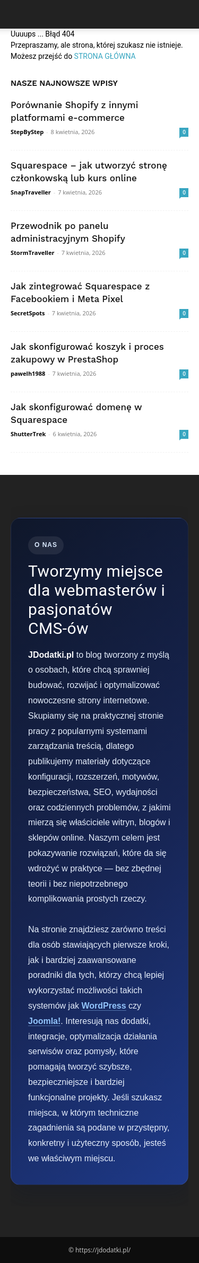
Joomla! (44, 1021)
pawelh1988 (28, 373)
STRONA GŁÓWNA (105, 56)
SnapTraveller (31, 192)
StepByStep (27, 132)
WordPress (103, 1005)
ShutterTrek (28, 434)
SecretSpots (28, 313)
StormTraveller (32, 253)
